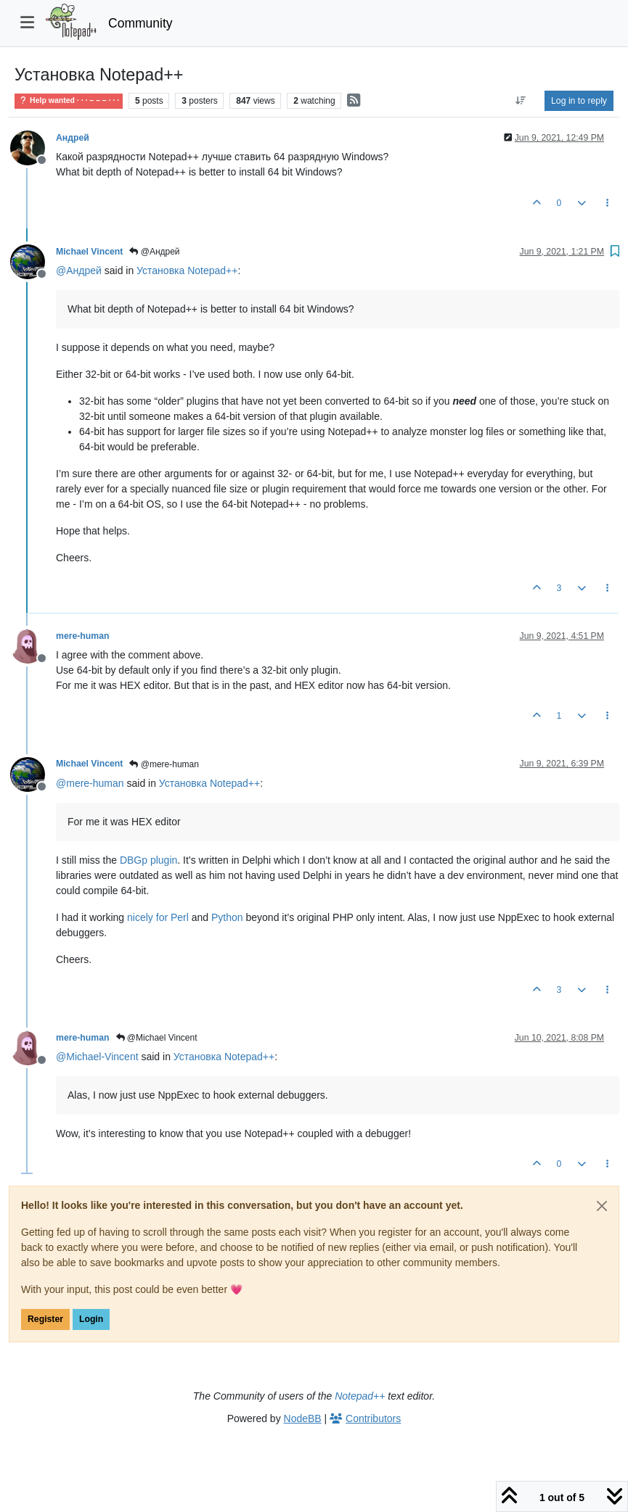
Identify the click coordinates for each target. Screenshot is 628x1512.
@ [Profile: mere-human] (90, 783)
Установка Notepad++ (186, 270)
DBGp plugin (148, 860)
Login (91, 1319)
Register (45, 1319)
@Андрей (154, 252)
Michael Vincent (89, 252)
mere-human (83, 636)
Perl (180, 917)
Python (227, 917)
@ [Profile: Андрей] (79, 270)
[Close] (602, 1206)
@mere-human (164, 764)
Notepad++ (360, 1396)
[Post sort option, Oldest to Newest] (521, 101)
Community (140, 23)
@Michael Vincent (156, 1038)
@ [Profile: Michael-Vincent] (97, 1056)
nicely (140, 917)
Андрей (72, 138)
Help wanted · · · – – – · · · (68, 100)
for (162, 917)
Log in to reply (579, 101)
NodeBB (303, 1418)
